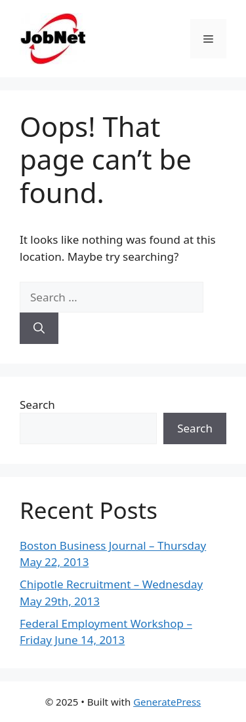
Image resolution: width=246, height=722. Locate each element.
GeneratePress (167, 701)
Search (37, 404)
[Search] (39, 328)
